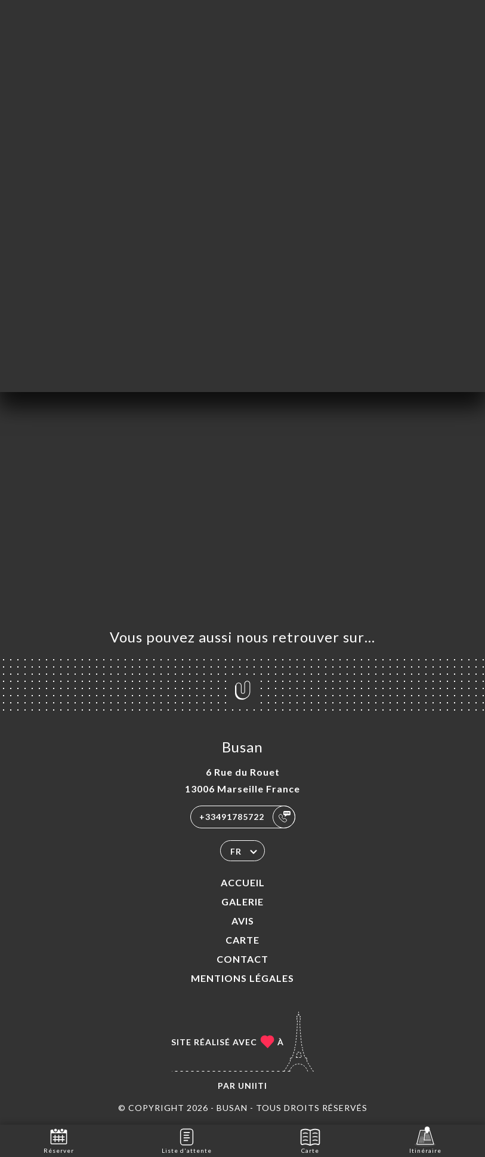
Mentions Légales (242, 978)
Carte (242, 939)
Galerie (242, 901)
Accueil (243, 882)
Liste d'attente (187, 1140)
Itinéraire (425, 1140)
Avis (242, 920)
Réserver (59, 1140)
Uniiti (252, 1086)
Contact (242, 959)
